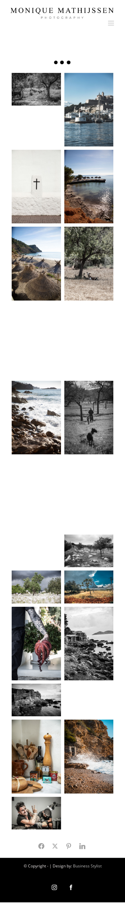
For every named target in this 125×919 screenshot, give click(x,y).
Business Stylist (87, 866)
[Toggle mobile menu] (111, 23)
